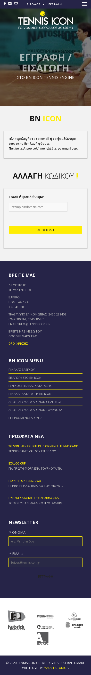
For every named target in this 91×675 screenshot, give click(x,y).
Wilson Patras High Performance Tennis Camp (43, 446)
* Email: (16, 553)
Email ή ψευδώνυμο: (26, 197)
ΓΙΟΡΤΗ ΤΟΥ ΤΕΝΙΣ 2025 (24, 481)
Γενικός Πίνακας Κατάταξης (29, 385)
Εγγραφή (55, 4)
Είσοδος (36, 4)
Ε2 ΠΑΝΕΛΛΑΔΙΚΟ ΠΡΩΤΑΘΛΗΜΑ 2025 (33, 498)
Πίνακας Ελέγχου (21, 369)
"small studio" (55, 667)
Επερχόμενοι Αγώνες (25, 418)
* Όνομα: (17, 532)
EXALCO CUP (17, 463)
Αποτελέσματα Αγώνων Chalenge (35, 401)
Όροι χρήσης (18, 344)
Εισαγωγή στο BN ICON (24, 377)
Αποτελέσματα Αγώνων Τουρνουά (35, 410)
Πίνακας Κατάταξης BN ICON (29, 393)
